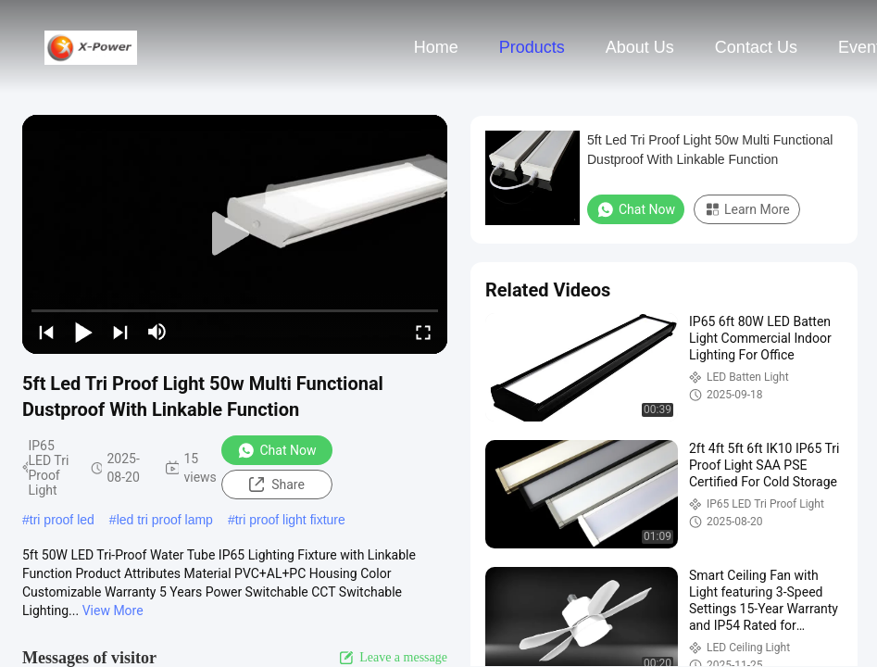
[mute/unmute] (157, 332)
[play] (235, 234)
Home (436, 47)
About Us (640, 47)
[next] (120, 332)
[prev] (46, 332)
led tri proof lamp (165, 519)
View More (113, 610)
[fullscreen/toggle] (423, 332)
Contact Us (756, 47)
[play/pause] (83, 332)
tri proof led (62, 519)
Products (532, 47)
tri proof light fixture (290, 519)
